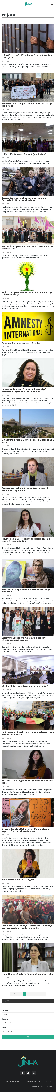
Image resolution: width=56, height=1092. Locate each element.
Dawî (4, 1027)
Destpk (5, 1019)
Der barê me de (37, 1087)
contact (49, 1087)
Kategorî (5, 1010)
